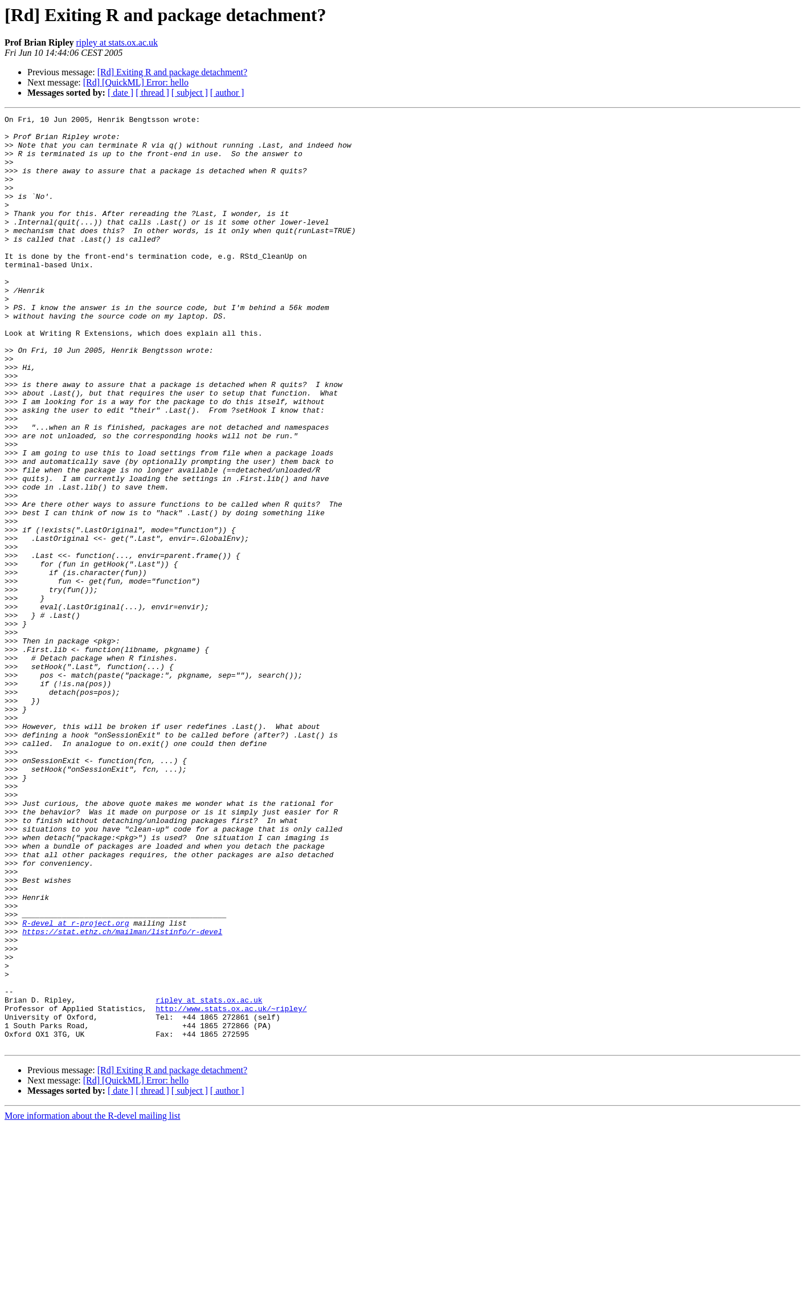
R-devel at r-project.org (75, 1085)
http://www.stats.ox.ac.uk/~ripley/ (231, 1188)
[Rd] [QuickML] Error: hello (136, 82)
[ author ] (227, 92)
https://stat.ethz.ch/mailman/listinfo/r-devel (122, 1095)
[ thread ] (152, 92)
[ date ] (120, 92)
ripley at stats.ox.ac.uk (117, 42)
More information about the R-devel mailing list (92, 1302)
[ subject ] (189, 92)
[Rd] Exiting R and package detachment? (172, 72)
